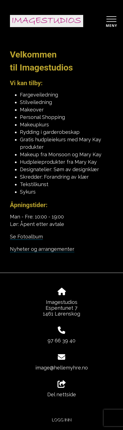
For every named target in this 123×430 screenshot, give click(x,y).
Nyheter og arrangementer (42, 249)
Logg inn (61, 419)
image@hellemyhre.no (61, 368)
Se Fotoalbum (26, 236)
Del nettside (61, 389)
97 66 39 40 (61, 340)
